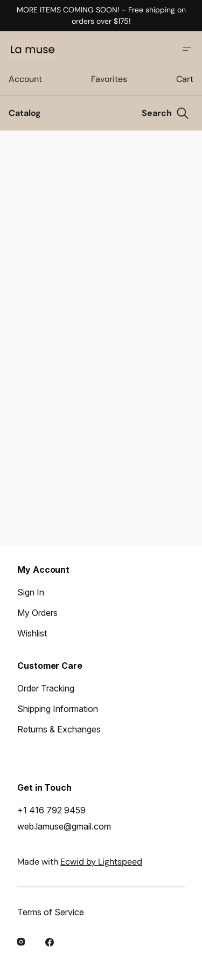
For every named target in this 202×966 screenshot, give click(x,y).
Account (25, 79)
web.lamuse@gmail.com (64, 826)
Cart (184, 79)
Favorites (109, 79)
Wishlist (32, 633)
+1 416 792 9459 (51, 810)
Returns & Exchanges (59, 729)
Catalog (25, 113)
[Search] (165, 113)
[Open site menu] (186, 49)
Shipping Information (57, 708)
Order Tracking (45, 688)
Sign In (30, 592)
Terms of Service (50, 912)
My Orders (37, 612)
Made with (79, 861)
